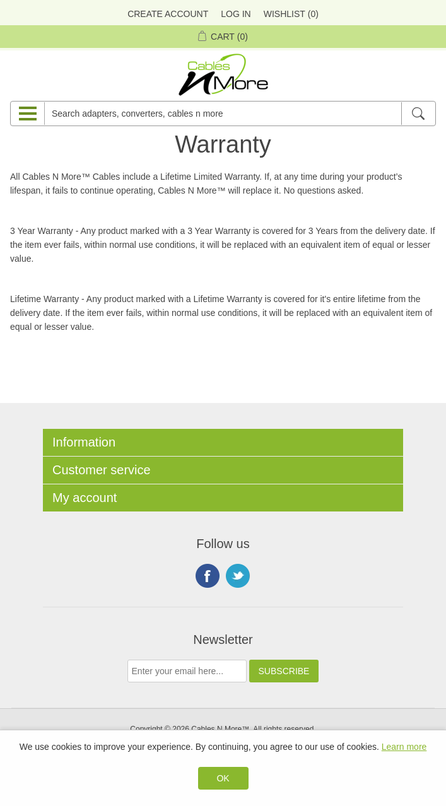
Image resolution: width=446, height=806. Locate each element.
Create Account (167, 14)
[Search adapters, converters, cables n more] (223, 114)
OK (222, 778)
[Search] (418, 113)
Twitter (238, 576)
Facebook (208, 576)
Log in (235, 14)
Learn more (404, 747)
